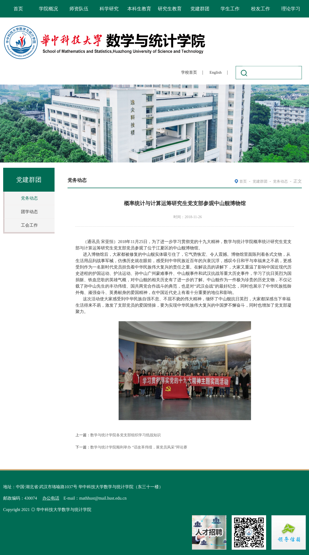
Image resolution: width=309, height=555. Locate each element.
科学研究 (109, 8)
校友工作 (260, 8)
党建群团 (199, 8)
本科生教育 (139, 8)
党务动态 (29, 198)
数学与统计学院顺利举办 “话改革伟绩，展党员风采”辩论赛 (138, 447)
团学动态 (29, 211)
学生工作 (230, 8)
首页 (18, 8)
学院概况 (48, 8)
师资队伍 (78, 8)
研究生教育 (170, 8)
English (215, 72)
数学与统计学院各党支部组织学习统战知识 (125, 435)
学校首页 (189, 72)
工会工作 (29, 225)
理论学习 (290, 8)
